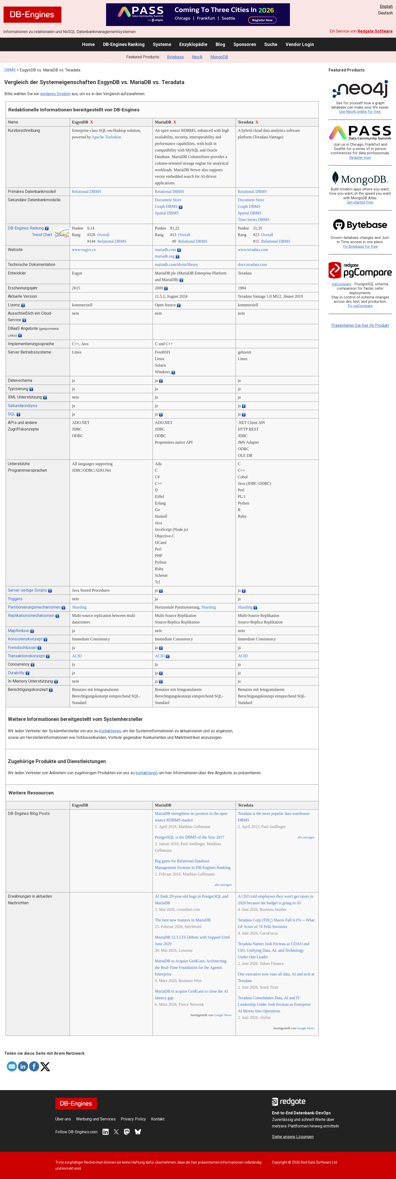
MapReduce (18, 630)
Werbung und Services (96, 1119)
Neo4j (197, 57)
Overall (103, 235)
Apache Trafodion (106, 137)
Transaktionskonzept (26, 656)
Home (88, 44)
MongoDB (219, 57)
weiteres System (55, 93)
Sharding (79, 607)
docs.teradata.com (252, 264)
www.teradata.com (253, 249)
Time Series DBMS (254, 219)
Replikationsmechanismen (31, 615)
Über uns (63, 1119)
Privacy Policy (133, 1119)
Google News (223, 1015)
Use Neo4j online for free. (360, 112)
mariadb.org (164, 256)
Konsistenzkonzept (25, 639)
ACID (77, 656)
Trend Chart (42, 234)
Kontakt (157, 1119)
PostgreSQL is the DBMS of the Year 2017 (189, 837)
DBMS (10, 70)
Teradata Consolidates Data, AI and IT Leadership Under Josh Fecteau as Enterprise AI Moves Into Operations (274, 1004)
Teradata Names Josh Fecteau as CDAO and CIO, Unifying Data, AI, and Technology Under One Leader (273, 950)
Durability (16, 672)
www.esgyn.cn (84, 249)
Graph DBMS (166, 206)
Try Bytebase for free (360, 246)
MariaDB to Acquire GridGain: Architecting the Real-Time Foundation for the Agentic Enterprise (190, 967)
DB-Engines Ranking (124, 44)
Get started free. (360, 202)
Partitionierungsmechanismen (34, 607)
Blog (220, 44)
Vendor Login (300, 44)
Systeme (162, 44)
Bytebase (175, 57)
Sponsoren (244, 44)
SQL (11, 414)
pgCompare (341, 284)
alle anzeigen (222, 885)
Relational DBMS (86, 191)
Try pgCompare (360, 306)
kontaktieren (110, 731)
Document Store (168, 200)
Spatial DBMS (167, 213)
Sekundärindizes (22, 405)
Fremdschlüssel (22, 647)
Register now (360, 158)
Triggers (15, 598)
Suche (270, 44)
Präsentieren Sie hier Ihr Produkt (360, 325)
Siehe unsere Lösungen (293, 1136)
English (386, 6)
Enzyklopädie (193, 44)
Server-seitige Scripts (27, 590)
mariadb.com (165, 249)
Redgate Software (375, 31)
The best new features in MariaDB (183, 920)
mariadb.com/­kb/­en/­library (176, 264)
